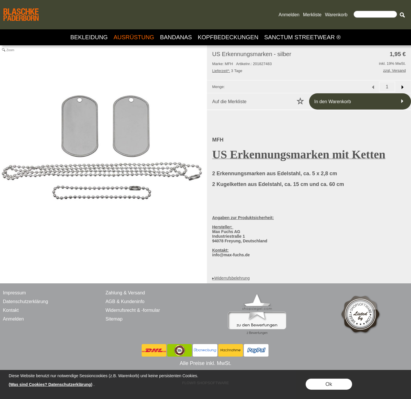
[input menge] (387, 87)
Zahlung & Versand (125, 292)
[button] (402, 15)
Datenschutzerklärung (25, 301)
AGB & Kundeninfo (124, 301)
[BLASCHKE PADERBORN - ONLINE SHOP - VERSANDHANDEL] (21, 7)
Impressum (14, 292)
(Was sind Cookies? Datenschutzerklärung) (50, 384)
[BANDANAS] (176, 37)
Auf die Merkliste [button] (229, 101)
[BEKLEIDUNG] (89, 37)
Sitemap (113, 318)
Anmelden (289, 14)
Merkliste (312, 14)
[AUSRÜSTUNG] (134, 37)
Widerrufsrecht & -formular (132, 310)
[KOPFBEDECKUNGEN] (228, 37)
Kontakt (11, 310)
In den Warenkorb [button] (332, 101)
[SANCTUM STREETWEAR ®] (302, 37)
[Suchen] (375, 14)
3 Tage (227, 71)
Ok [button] (328, 384)
